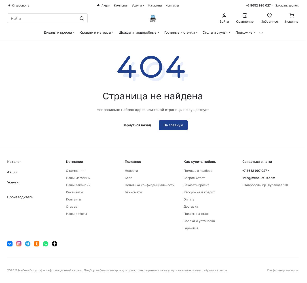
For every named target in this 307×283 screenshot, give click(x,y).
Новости (131, 170)
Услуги (13, 182)
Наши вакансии (78, 185)
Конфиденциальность (283, 270)
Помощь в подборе (198, 170)
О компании (75, 170)
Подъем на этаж (196, 214)
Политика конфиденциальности (150, 185)
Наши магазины (78, 178)
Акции (12, 172)
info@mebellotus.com (258, 178)
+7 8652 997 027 (258, 5)
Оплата (189, 199)
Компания (74, 161)
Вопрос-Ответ (194, 178)
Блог (128, 178)
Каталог (14, 161)
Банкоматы (133, 192)
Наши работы (76, 214)
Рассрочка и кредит (199, 192)
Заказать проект (196, 185)
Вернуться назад (137, 125)
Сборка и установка (199, 221)
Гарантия (191, 228)
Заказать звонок (287, 5)
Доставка (191, 206)
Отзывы (72, 206)
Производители (20, 197)
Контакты (73, 199)
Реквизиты (74, 192)
